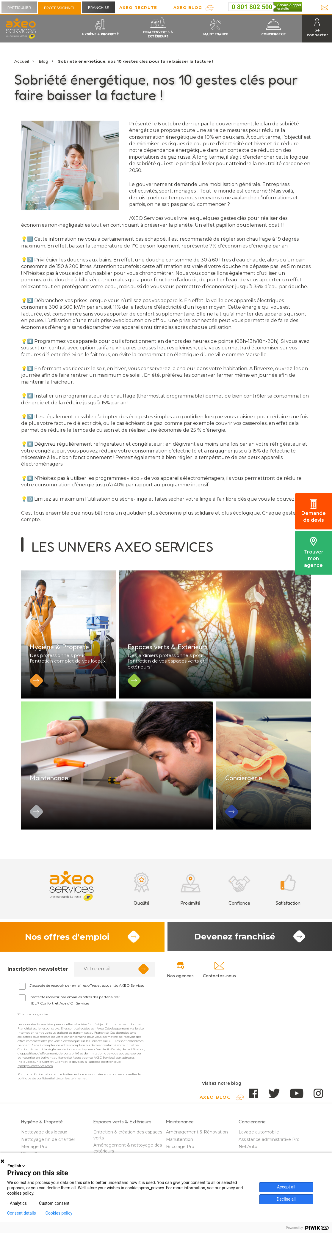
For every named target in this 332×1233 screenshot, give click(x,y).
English (16, 1165)
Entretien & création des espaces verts (127, 1144)
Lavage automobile (259, 1141)
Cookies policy (59, 1213)
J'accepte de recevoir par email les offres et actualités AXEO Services (86, 994)
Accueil (21, 61)
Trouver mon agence (313, 552)
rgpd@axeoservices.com (35, 1075)
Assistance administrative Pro (269, 1148)
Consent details (21, 1213)
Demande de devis (313, 511)
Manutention (179, 1148)
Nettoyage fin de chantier (48, 1148)
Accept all (286, 1187)
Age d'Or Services (74, 1012)
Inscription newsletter (37, 978)
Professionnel (59, 7)
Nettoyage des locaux (44, 1141)
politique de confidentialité (38, 1088)
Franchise (98, 7)
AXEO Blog (187, 7)
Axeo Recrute (138, 7)
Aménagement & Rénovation (197, 1141)
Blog (43, 61)
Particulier (19, 7)
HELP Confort (41, 1012)
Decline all (286, 1199)
